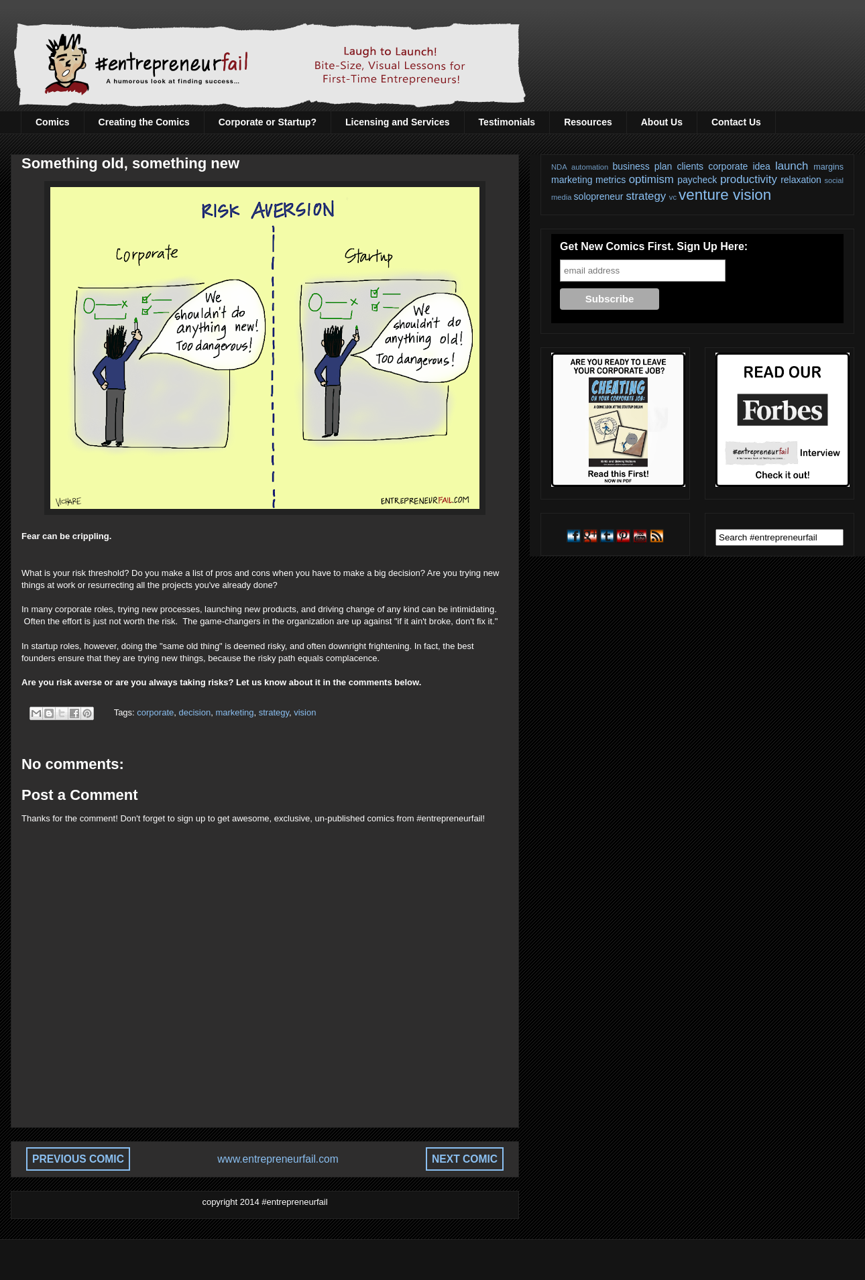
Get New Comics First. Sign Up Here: (654, 246)
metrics (610, 179)
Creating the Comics (144, 122)
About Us (662, 122)
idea (761, 166)
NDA (559, 167)
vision (305, 712)
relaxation (801, 179)
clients (690, 166)
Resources (588, 122)
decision (194, 712)
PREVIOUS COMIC (78, 1159)
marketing (234, 712)
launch (791, 166)
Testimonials (507, 122)
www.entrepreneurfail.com (277, 1159)
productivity (748, 179)
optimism (651, 179)
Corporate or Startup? (267, 122)
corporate (155, 712)
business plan (643, 166)
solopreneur (599, 196)
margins (828, 167)
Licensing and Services (397, 122)
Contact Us (736, 122)
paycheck (697, 179)
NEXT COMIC (465, 1159)
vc (673, 197)
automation (589, 167)
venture (704, 194)
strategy (274, 712)
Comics (53, 122)
